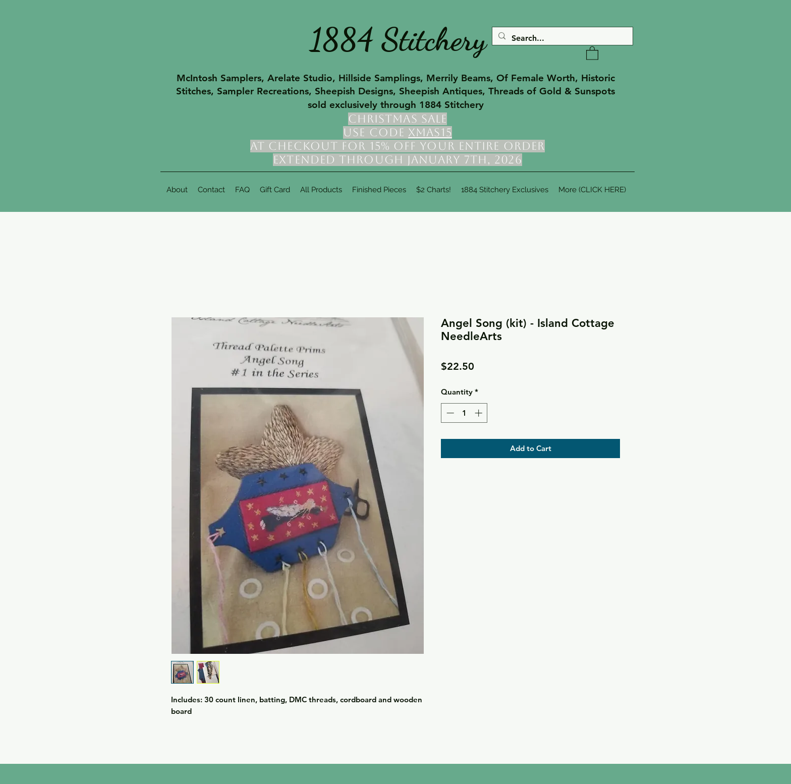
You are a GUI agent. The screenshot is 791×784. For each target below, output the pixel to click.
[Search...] (561, 38)
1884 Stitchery (398, 39)
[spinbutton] (464, 413)
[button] (592, 52)
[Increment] (479, 413)
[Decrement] (449, 413)
